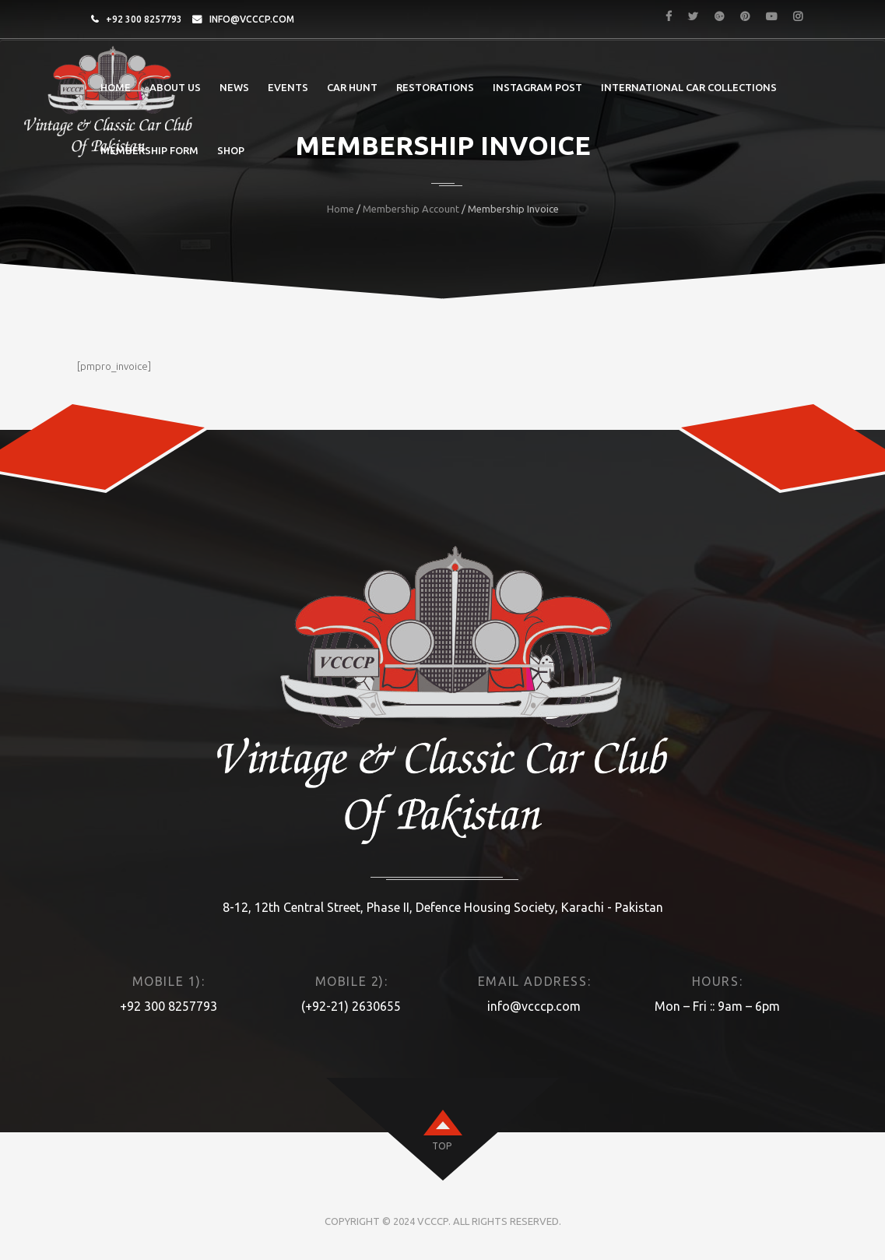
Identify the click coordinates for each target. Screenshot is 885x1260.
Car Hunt (352, 87)
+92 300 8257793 (144, 19)
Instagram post (537, 87)
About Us (175, 87)
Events (288, 87)
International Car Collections (689, 87)
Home (115, 87)
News (234, 87)
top (441, 1146)
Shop (230, 150)
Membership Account (411, 208)
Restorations (435, 87)
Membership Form (149, 150)
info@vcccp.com (251, 19)
